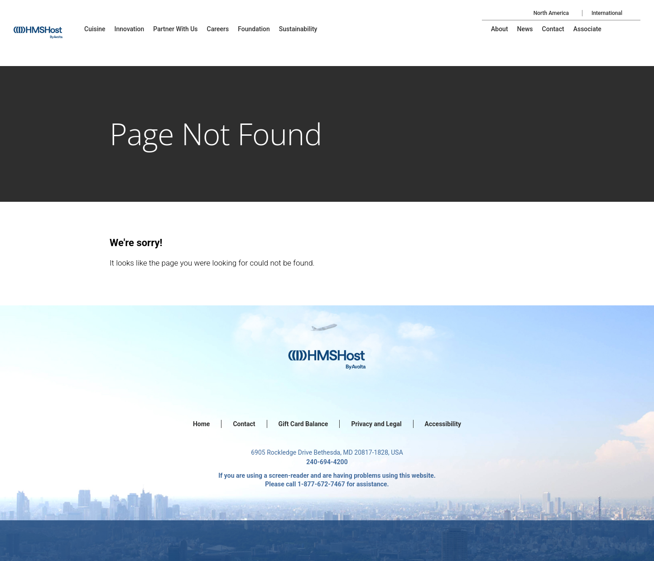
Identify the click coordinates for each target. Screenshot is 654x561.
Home (201, 424)
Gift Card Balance (303, 424)
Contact (244, 424)
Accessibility (443, 424)
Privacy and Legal (376, 424)
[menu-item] (95, 29)
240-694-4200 (326, 462)
